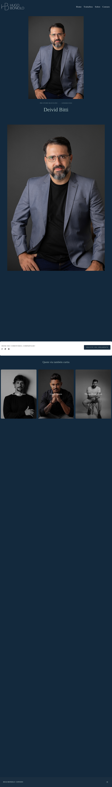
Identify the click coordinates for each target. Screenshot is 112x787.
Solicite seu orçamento (97, 347)
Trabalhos (88, 7)
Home (79, 7)
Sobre (97, 7)
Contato (106, 7)
